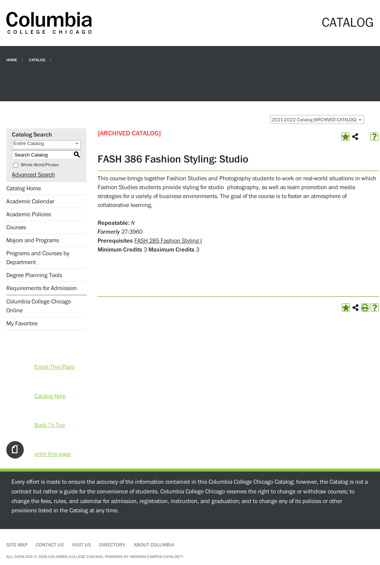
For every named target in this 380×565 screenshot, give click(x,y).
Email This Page (54, 367)
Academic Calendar (30, 201)
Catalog (37, 59)
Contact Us (50, 545)
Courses (16, 227)
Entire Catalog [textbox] (28, 143)
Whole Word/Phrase (40, 165)
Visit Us (81, 545)
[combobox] (317, 119)
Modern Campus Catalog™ (156, 556)
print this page (53, 454)
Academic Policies (28, 214)
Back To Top (50, 425)
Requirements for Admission (41, 288)
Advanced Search (33, 174)
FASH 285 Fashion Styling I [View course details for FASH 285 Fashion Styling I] (168, 240)
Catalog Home (23, 188)
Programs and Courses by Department (37, 258)
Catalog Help (50, 396)
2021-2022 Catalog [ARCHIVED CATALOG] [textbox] (314, 120)
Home (11, 59)
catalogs (23, 556)
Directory (112, 545)
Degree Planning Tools (34, 275)
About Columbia (154, 545)
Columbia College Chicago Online (38, 306)
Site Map (16, 545)
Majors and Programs (32, 240)
